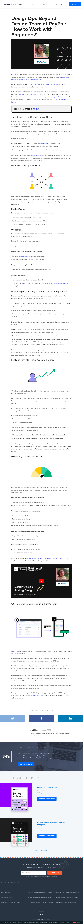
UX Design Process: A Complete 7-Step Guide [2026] (40, 897)
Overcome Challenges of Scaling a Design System (66, 897)
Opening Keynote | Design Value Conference (65, 902)
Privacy (34, 919)
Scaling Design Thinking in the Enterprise (10, 902)
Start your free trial (26, 764)
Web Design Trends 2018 (6, 897)
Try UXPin (75, 4)
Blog (32, 4)
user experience (45, 143)
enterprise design (35, 155)
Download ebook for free (47, 798)
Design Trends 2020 (5, 892)
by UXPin (13, 4)
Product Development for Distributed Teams (11, 905)
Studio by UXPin (5, 4)
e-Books (20, 4)
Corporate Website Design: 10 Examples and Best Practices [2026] (41, 902)
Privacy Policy (54, 876)
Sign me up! (55, 872)
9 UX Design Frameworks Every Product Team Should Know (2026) (41, 905)
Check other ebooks (41, 850)
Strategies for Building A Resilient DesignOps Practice (67, 895)
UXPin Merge (15, 651)
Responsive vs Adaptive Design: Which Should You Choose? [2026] (41, 892)
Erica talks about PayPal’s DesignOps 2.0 (47, 84)
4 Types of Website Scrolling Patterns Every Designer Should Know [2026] (41, 895)
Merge (45, 4)
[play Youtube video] (41, 581)
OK (74, 922)
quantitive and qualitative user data (58, 283)
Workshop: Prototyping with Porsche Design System (67, 892)
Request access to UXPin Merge (28, 94)
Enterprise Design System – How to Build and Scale (67, 900)
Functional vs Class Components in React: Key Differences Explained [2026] (41, 900)
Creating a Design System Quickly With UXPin (11, 900)
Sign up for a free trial (60, 97)
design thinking (25, 256)
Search (58, 4)
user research (26, 283)
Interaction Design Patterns (47, 788)
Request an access (37, 695)
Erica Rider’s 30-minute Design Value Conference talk (45, 558)
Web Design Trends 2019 (6, 895)
